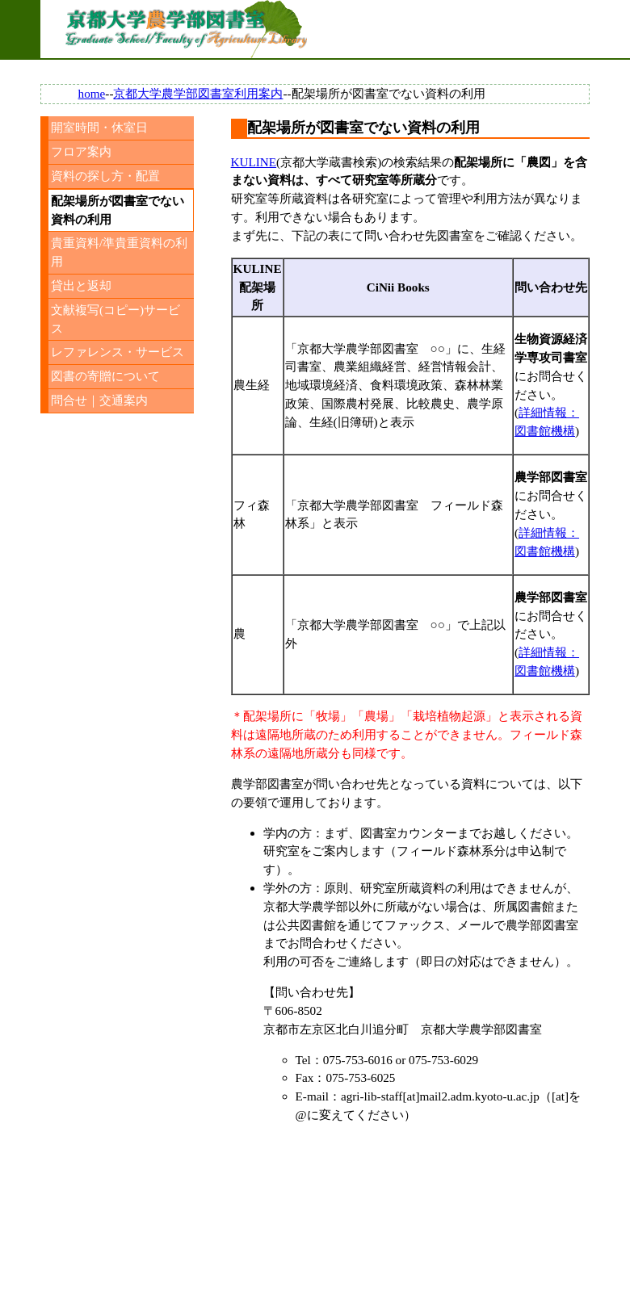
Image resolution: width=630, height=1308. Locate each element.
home (92, 93)
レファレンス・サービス (117, 351)
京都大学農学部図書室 (186, 29)
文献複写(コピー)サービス (115, 319)
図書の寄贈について (105, 376)
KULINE (254, 162)
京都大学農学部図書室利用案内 (198, 93)
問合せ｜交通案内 (99, 400)
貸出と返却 (81, 285)
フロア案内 (81, 151)
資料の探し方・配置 (105, 175)
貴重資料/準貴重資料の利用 (119, 252)
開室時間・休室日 (99, 127)
